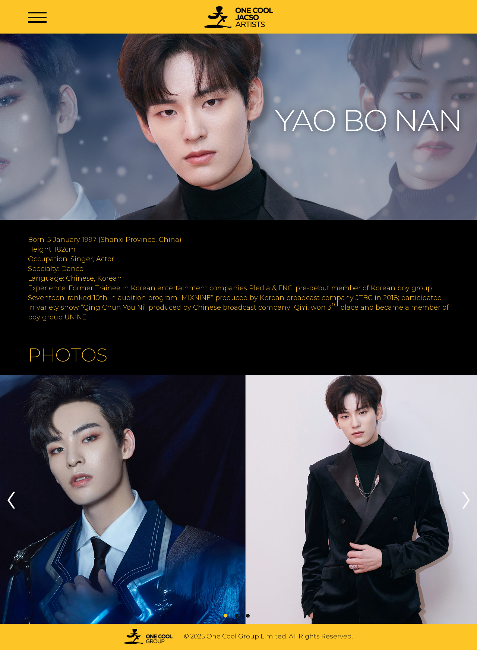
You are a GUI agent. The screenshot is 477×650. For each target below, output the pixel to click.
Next (466, 500)
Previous (11, 500)
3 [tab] (248, 616)
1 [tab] (225, 616)
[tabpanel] (238, 500)
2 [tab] (236, 616)
